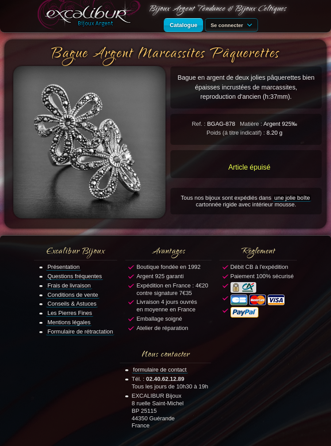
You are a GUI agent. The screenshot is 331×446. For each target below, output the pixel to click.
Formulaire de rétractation (80, 331)
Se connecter (233, 24)
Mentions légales (68, 322)
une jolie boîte (292, 197)
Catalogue (183, 25)
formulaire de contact (160, 369)
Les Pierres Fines (69, 313)
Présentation (63, 267)
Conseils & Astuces (71, 303)
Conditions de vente (72, 294)
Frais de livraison (69, 285)
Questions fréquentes (74, 276)
